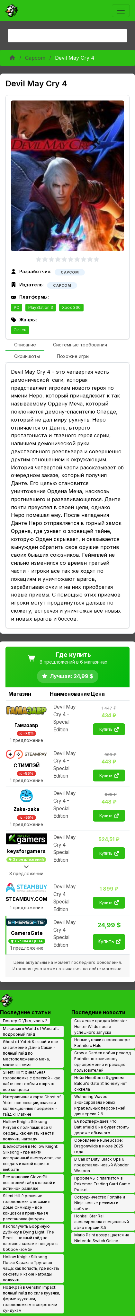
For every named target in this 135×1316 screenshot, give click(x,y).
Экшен (20, 329)
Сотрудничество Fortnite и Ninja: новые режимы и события (99, 1203)
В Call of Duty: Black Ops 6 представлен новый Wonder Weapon (101, 1165)
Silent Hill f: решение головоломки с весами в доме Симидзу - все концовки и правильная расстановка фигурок (26, 1207)
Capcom (35, 58)
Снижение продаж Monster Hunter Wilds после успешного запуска (100, 1026)
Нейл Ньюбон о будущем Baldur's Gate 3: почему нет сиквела (100, 1083)
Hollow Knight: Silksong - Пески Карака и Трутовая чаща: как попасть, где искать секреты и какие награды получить (31, 1268)
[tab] (24, 345)
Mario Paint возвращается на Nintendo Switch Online (101, 1238)
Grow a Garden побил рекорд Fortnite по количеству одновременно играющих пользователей (102, 1061)
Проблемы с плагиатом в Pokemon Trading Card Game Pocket (102, 1184)
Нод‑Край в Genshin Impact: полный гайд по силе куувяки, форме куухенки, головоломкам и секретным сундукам (31, 1299)
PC (16, 307)
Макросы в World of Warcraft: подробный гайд (31, 1031)
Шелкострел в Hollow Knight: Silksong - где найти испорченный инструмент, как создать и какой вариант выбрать (32, 1158)
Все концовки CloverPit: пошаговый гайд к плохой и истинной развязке (29, 1182)
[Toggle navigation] (121, 10)
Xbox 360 (71, 307)
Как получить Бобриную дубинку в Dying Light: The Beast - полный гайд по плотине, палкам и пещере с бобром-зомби (30, 1238)
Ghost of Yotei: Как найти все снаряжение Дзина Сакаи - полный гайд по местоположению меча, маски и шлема (30, 1053)
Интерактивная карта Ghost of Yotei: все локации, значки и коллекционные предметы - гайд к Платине (32, 1105)
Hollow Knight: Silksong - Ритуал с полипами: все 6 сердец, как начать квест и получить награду (28, 1130)
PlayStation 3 (40, 307)
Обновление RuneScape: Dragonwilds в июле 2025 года (98, 1146)
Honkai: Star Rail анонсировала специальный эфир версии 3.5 (101, 1222)
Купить (109, 729)
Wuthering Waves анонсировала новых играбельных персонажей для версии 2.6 (99, 1105)
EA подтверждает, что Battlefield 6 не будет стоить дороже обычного (101, 1127)
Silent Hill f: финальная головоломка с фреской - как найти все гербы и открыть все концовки (31, 1081)
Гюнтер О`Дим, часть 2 (25, 1020)
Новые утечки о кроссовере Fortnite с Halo (102, 1042)
